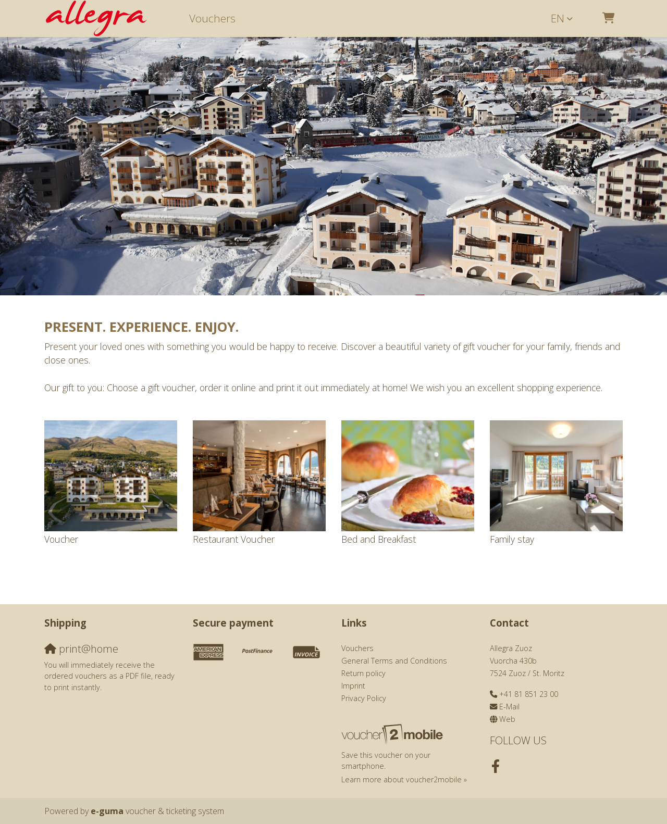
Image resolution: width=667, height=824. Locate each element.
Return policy (363, 673)
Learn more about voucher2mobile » (404, 779)
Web (507, 719)
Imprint (353, 686)
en (557, 18)
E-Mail (509, 706)
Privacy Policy (363, 698)
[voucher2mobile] (393, 734)
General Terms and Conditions (394, 661)
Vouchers (212, 18)
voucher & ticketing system (157, 811)
